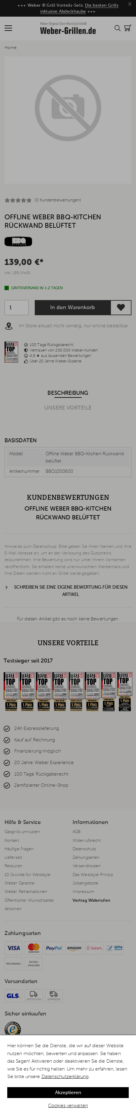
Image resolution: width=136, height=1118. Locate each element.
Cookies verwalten (68, 1105)
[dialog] (68, 1076)
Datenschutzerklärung (65, 1076)
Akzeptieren (68, 1092)
